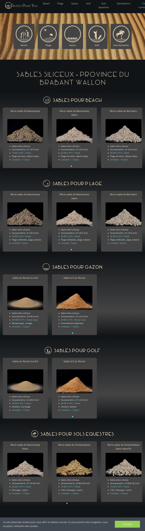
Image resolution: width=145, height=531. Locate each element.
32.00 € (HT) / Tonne (119, 153)
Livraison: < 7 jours (21, 159)
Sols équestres (104, 5)
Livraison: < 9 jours (119, 159)
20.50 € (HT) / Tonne (70, 403)
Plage (60, 3)
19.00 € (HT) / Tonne (21, 153)
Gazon (74, 3)
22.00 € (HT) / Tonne (70, 153)
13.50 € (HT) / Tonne (70, 486)
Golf (88, 3)
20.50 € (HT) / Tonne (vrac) (73, 320)
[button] (123, 4)
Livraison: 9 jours (118, 243)
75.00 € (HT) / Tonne (21, 403)
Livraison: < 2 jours (70, 493)
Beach (46, 3)
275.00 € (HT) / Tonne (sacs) (25, 320)
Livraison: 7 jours (20, 243)
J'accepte (127, 524)
